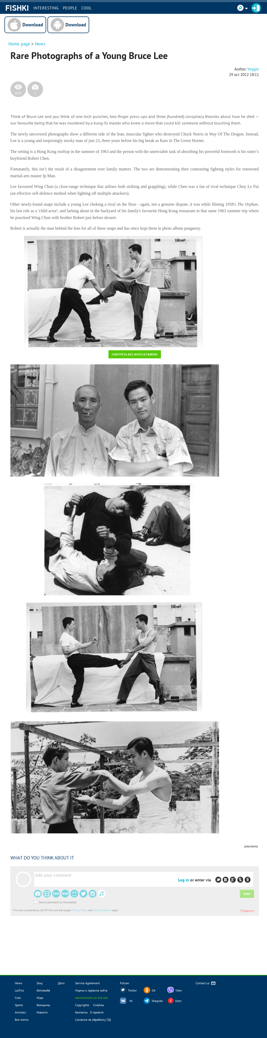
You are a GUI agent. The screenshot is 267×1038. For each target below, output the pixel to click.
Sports (19, 1005)
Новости (42, 1012)
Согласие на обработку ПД (93, 1020)
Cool (86, 7)
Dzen (178, 1001)
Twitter (132, 990)
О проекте (97, 1012)
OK (154, 990)
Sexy (40, 983)
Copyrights (82, 1005)
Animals (20, 1012)
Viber (178, 990)
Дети (61, 983)
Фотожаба (43, 990)
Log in (183, 879)
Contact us (206, 983)
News (40, 44)
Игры (40, 998)
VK (131, 1001)
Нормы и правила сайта (91, 990)
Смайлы (98, 1005)
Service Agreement (87, 983)
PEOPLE (70, 7)
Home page (19, 44)
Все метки (22, 1020)
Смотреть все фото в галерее (134, 354)
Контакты (81, 1012)
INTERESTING (46, 7)
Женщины (43, 1005)
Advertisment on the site (91, 998)
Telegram (157, 1001)
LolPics (19, 990)
